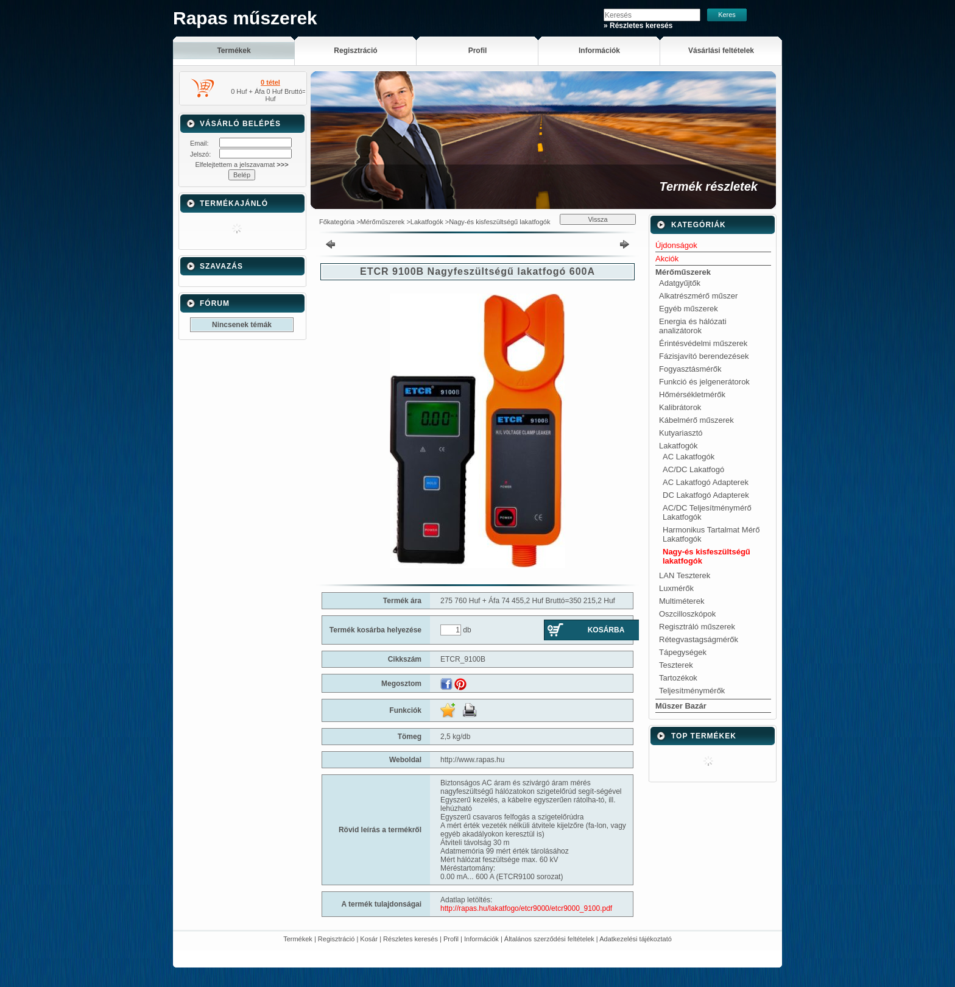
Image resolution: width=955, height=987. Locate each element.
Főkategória (336, 221)
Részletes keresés (410, 939)
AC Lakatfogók (688, 456)
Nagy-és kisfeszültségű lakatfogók (499, 221)
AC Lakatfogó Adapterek (706, 482)
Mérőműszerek (383, 221)
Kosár (369, 939)
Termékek (297, 939)
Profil (451, 939)
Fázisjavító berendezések (704, 356)
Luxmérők (676, 588)
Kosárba (606, 630)
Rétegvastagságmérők (698, 639)
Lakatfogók (427, 221)
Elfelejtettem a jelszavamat (241, 164)
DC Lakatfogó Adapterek (706, 495)
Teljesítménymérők (692, 690)
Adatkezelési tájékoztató (635, 939)
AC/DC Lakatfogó (693, 469)
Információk (481, 939)
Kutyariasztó (681, 432)
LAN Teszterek (684, 575)
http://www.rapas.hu (472, 759)
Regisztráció (336, 939)
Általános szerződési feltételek (549, 939)
